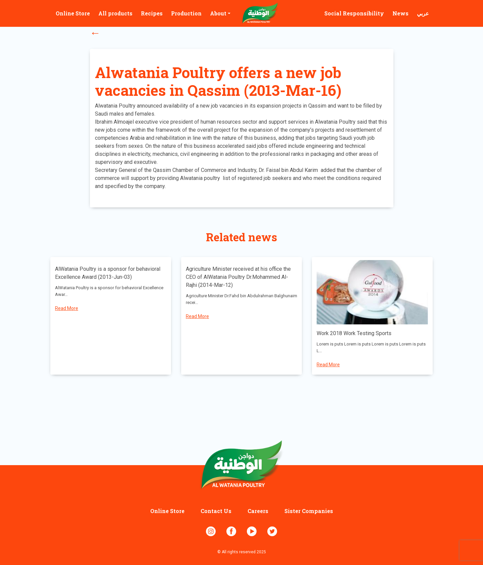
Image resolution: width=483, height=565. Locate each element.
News (400, 13)
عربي (423, 13)
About (218, 13)
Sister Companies (308, 510)
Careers (258, 510)
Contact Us (216, 510)
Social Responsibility (354, 13)
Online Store (73, 13)
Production (186, 13)
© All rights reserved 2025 (241, 552)
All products (115, 13)
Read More (66, 308)
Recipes (152, 13)
